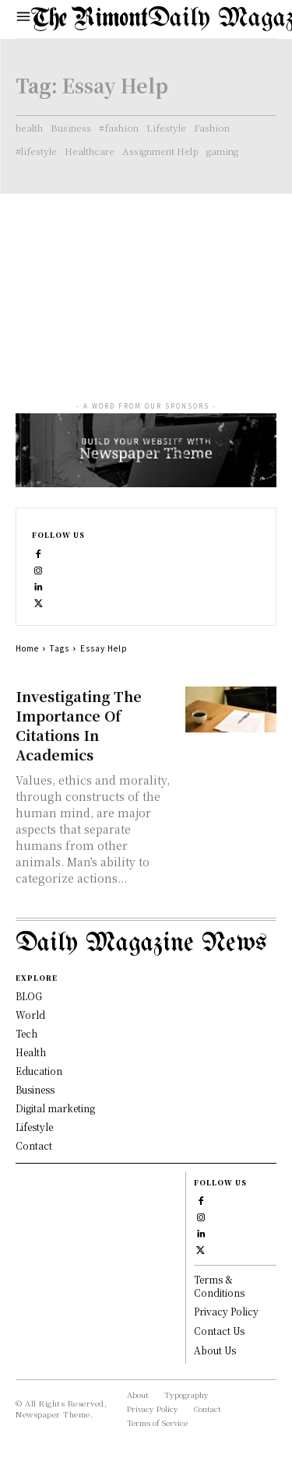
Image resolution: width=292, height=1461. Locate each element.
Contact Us (219, 1330)
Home (27, 648)
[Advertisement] (146, 283)
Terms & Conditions (219, 1286)
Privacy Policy (226, 1311)
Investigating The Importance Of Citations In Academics (79, 725)
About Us (215, 1350)
